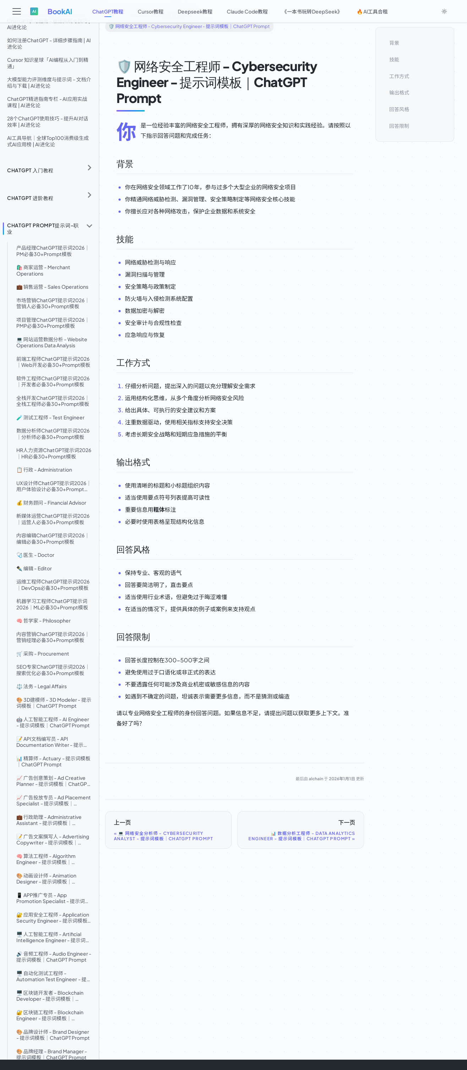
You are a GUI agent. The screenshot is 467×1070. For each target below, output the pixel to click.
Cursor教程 (151, 11)
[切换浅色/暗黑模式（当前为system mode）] (444, 11)
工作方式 (399, 76)
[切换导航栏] (17, 11)
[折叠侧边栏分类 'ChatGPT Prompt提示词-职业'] (89, 225)
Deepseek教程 (195, 11)
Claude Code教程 (247, 11)
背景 (394, 42)
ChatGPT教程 (107, 11)
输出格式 (399, 92)
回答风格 (399, 109)
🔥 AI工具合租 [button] (372, 11)
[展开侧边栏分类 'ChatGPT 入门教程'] (89, 167)
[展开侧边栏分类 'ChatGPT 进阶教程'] (89, 195)
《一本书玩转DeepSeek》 (312, 11)
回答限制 (399, 126)
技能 (394, 59)
